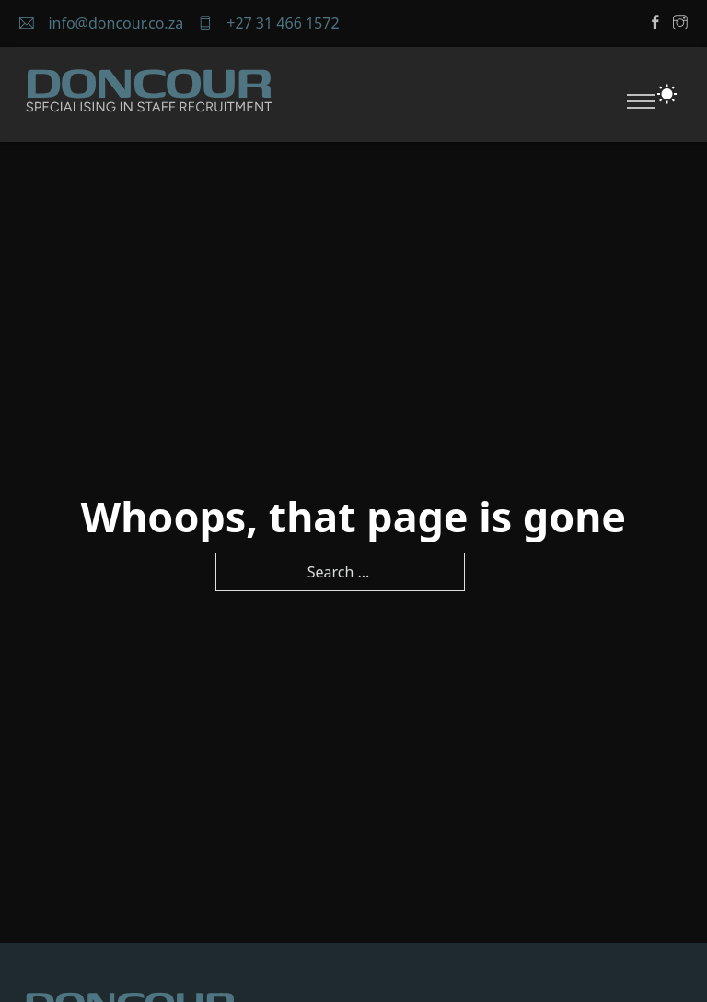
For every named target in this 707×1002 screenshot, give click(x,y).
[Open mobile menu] (641, 101)
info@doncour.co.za (115, 23)
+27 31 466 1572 (282, 23)
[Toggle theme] (667, 94)
